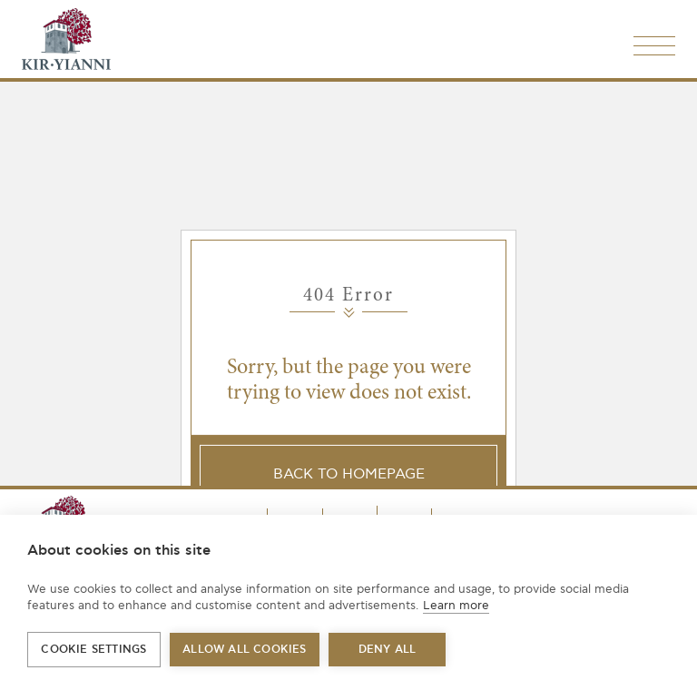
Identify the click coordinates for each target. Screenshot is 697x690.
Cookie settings (93, 649)
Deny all (387, 649)
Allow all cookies (244, 649)
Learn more (456, 605)
